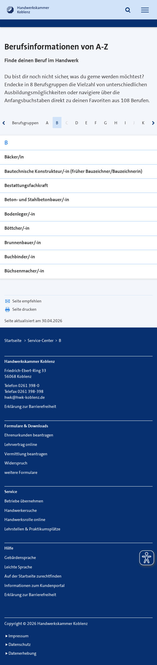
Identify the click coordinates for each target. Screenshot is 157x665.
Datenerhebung (22, 653)
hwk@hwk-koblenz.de (24, 397)
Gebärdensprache (20, 557)
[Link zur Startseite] (28, 9)
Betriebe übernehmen (23, 501)
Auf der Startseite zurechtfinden (32, 576)
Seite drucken (20, 309)
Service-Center (41, 340)
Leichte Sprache (18, 567)
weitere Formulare (20, 472)
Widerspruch (15, 463)
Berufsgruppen (25, 122)
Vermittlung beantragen (25, 453)
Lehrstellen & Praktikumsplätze (32, 529)
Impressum (19, 635)
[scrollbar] (3, 123)
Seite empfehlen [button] (22, 301)
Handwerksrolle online (24, 519)
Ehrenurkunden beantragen (28, 435)
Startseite (12, 340)
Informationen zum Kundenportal (34, 585)
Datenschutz (20, 644)
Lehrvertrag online (20, 444)
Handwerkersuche (20, 510)
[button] (128, 10)
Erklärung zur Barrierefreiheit (30, 406)
